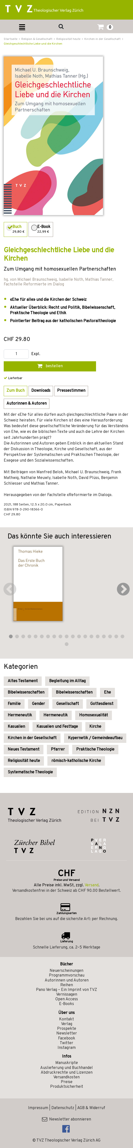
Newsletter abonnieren (66, 1119)
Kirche (95, 726)
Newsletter (66, 1033)
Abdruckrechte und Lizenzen (67, 1072)
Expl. (35, 354)
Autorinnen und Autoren (67, 980)
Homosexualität (93, 715)
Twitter (66, 1043)
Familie (14, 703)
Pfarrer (58, 749)
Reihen (66, 985)
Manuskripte (66, 1063)
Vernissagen (66, 994)
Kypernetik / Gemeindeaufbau (95, 738)
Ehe (107, 692)
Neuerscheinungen (66, 970)
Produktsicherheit (66, 1086)
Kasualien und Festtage (57, 726)
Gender (38, 703)
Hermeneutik (20, 715)
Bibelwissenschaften (26, 692)
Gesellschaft (67, 703)
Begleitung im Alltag (67, 681)
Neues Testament (23, 749)
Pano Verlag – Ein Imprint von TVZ (66, 989)
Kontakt (66, 1019)
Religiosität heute (24, 760)
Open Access (66, 999)
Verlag (66, 1024)
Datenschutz (62, 1108)
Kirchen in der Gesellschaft (32, 738)
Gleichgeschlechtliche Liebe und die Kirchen (33, 44)
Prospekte (66, 1028)
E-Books (66, 1004)
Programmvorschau (66, 975)
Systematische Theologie (30, 772)
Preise (66, 1082)
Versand (92, 885)
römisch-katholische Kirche (76, 760)
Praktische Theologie (95, 749)
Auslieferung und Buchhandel (66, 1067)
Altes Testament (23, 681)
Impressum (38, 1108)
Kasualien (16, 726)
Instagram (67, 1047)
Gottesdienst (101, 703)
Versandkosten (66, 1077)
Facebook (66, 1038)
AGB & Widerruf (91, 1108)
